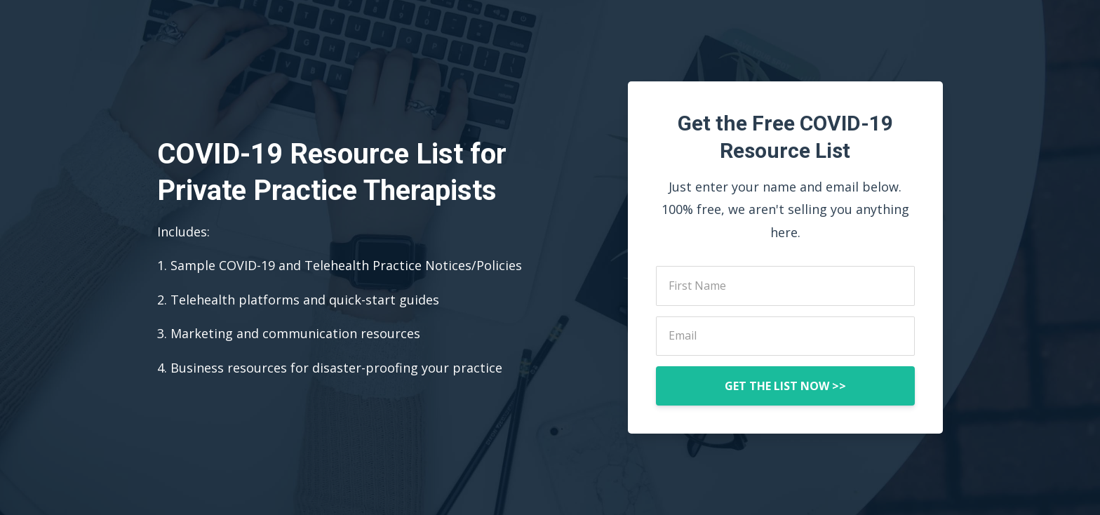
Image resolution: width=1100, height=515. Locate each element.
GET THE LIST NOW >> (785, 386)
